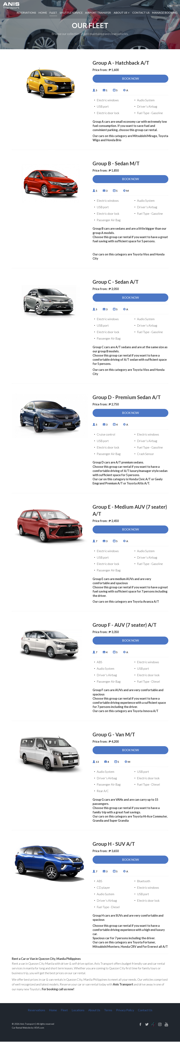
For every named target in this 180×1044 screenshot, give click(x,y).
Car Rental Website (21, 1030)
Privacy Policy (125, 1012)
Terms (108, 1012)
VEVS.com (39, 1030)
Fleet (53, 12)
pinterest (166, 1027)
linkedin (153, 1027)
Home (42, 12)
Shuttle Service (71, 12)
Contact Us (141, 12)
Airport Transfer (98, 12)
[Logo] (11, 5)
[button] (172, 6)
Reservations (26, 12)
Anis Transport (27, 1026)
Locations (78, 1012)
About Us (94, 1012)
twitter (147, 1027)
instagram (160, 1027)
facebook (140, 1027)
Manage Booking (165, 12)
